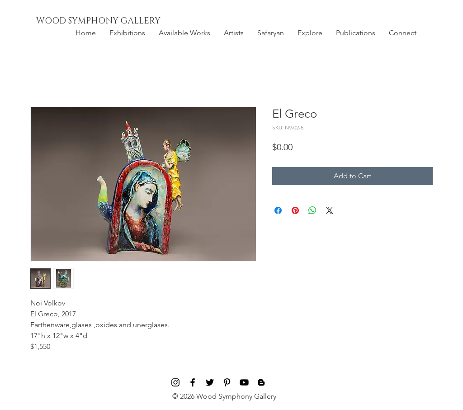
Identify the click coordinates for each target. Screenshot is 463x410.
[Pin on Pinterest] (295, 210)
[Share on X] (329, 210)
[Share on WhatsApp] (312, 210)
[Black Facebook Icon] (192, 382)
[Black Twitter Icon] (209, 382)
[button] (127, 33)
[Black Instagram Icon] (175, 382)
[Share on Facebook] (278, 210)
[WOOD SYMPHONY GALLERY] (119, 21)
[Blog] (261, 382)
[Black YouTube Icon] (244, 382)
